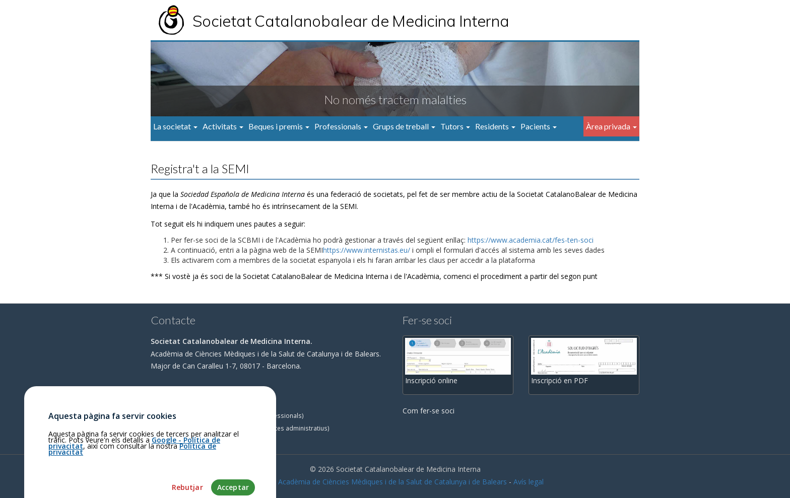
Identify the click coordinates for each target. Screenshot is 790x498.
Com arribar (175, 390)
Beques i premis (278, 126)
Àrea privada (611, 126)
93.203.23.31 (176, 403)
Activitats (223, 126)
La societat (175, 126)
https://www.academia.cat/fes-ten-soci (531, 240)
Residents (495, 126)
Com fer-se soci (428, 410)
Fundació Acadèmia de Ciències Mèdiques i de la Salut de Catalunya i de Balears (376, 481)
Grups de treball (404, 126)
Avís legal (528, 481)
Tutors (455, 126)
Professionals (341, 126)
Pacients (538, 126)
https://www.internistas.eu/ (366, 250)
